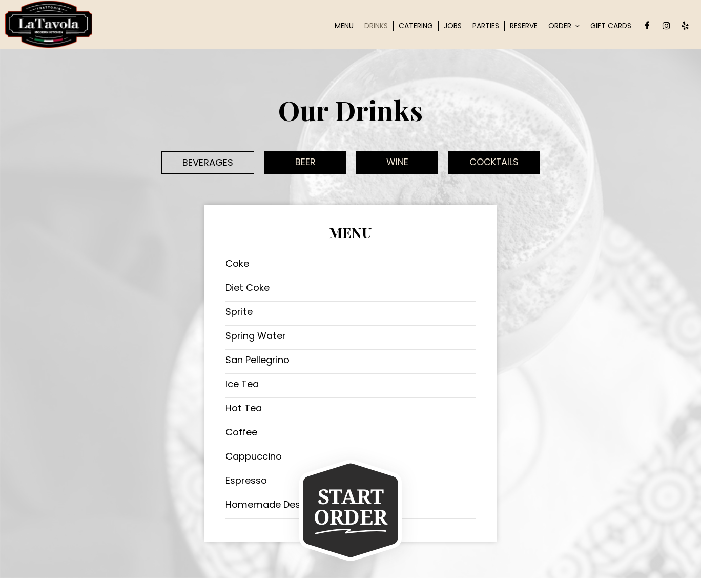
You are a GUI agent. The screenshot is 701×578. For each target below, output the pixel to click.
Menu (344, 26)
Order (564, 26)
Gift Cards (610, 26)
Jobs (453, 26)
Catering (416, 26)
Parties (485, 26)
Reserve (524, 26)
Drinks (376, 26)
